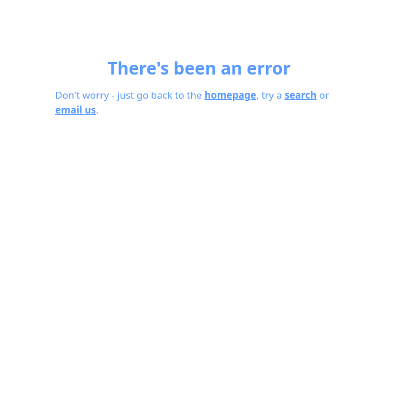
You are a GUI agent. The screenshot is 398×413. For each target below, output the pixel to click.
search (300, 95)
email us (75, 109)
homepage (230, 95)
